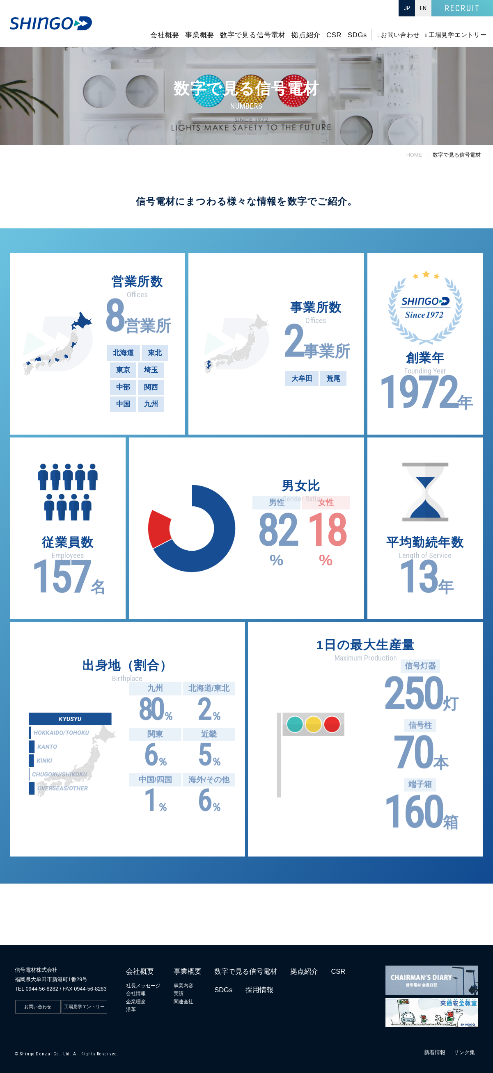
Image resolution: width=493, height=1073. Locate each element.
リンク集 (464, 1052)
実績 (178, 993)
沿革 (131, 1009)
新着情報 (434, 1052)
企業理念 (136, 1002)
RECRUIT (462, 8)
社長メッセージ (143, 986)
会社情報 (136, 993)
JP (407, 8)
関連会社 (183, 1002)
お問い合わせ (37, 1006)
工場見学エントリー (84, 1006)
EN (423, 8)
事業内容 (183, 986)
